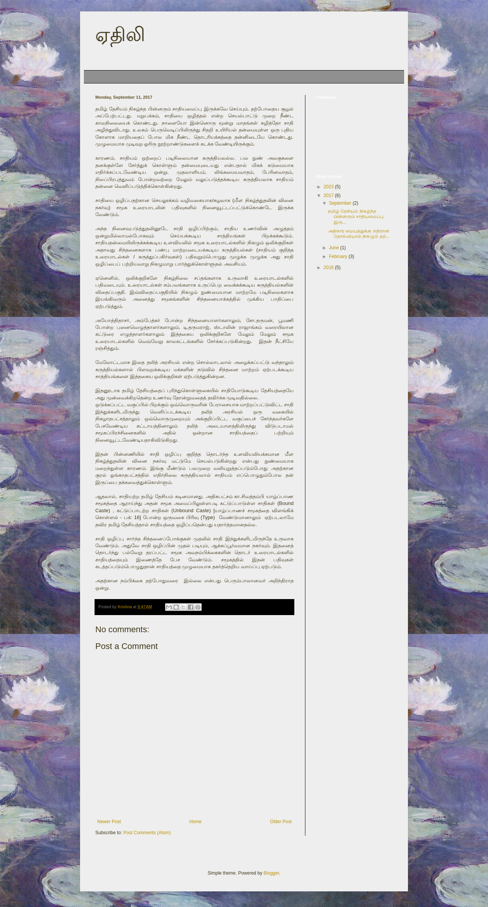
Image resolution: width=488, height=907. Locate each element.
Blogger (271, 873)
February (338, 256)
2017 (329, 195)
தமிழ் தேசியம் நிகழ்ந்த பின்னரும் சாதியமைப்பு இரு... (356, 216)
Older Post (281, 821)
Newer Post (109, 821)
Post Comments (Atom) (147, 832)
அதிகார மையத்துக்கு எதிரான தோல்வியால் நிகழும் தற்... (359, 233)
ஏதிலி (120, 34)
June (334, 247)
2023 (329, 186)
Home (96, 77)
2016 (329, 267)
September (341, 203)
